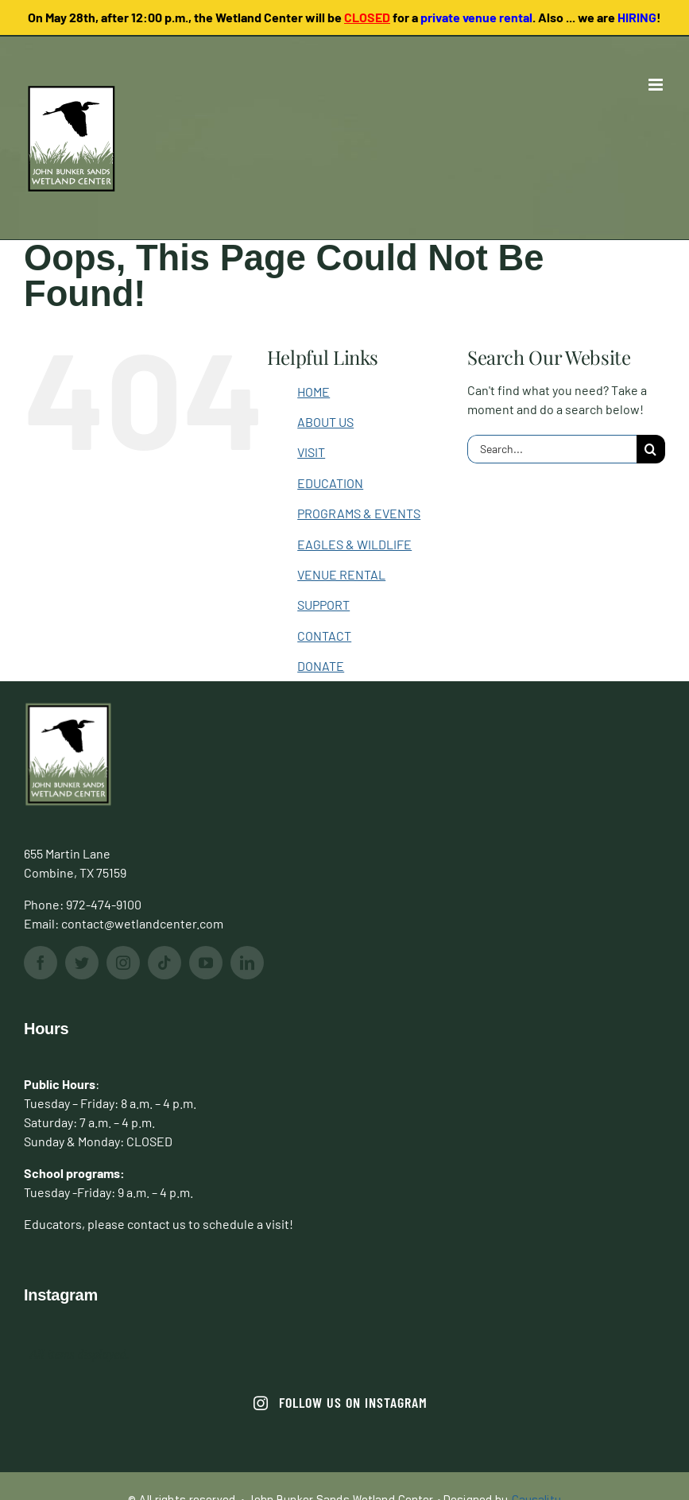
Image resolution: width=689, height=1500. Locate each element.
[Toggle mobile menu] (656, 84)
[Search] (651, 449)
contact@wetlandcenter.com (142, 923)
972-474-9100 (103, 904)
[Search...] (552, 449)
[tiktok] (164, 962)
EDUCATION (330, 482)
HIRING (636, 17)
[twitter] (82, 962)
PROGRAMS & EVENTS (358, 513)
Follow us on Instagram (341, 1402)
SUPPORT (323, 604)
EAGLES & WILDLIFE (354, 544)
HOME (313, 391)
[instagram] (123, 962)
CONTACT (324, 635)
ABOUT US (325, 421)
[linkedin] (247, 962)
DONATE (320, 665)
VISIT (311, 451)
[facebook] (40, 962)
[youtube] (206, 962)
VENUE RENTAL (341, 574)
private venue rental (476, 17)
